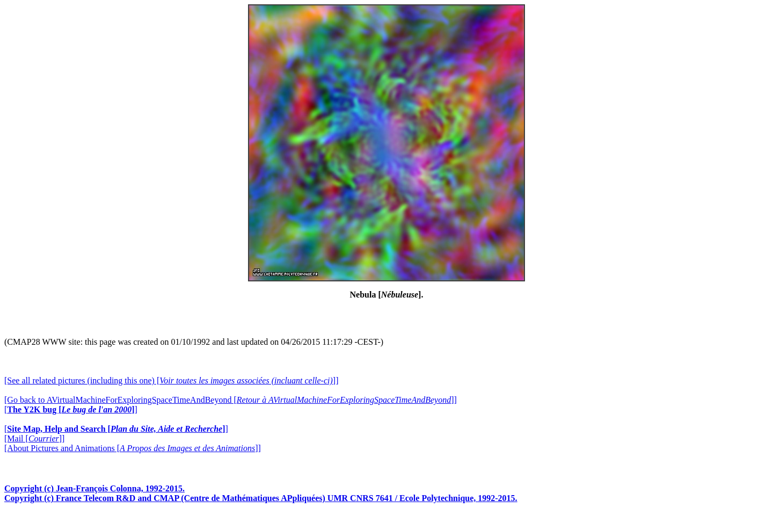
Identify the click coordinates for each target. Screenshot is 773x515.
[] (70, 409)
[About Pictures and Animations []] (132, 448)
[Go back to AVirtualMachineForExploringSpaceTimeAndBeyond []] (230, 399)
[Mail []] (34, 438)
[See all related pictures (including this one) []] (171, 380)
